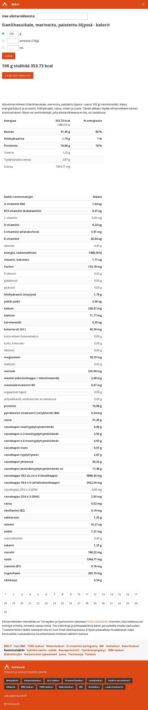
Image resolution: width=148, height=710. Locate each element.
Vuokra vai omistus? (119, 680)
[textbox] (62, 16)
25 (62, 603)
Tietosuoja (75, 654)
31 (111, 603)
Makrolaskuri (55, 646)
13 (103, 594)
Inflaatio (10, 687)
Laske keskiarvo (114, 687)
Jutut (62, 654)
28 (86, 603)
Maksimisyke (13, 654)
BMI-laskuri (27, 687)
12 (95, 594)
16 (127, 594)
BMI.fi (15, 4)
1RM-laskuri (116, 650)
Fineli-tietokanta (97, 622)
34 (135, 603)
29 (95, 603)
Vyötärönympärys (93, 650)
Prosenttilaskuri (74, 680)
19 (13, 603)
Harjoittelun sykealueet (40, 654)
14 (111, 594)
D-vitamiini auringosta (82, 646)
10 (78, 594)
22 (38, 603)
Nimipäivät (12, 680)
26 (70, 603)
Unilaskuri (113, 646)
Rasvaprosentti (69, 650)
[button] (143, 4)
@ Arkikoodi (11, 704)
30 (103, 603)
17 (135, 594)
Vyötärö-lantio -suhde (42, 650)
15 (119, 594)
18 (5, 603)
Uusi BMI (19, 646)
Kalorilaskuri (130, 646)
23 (46, 603)
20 (21, 603)
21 (29, 603)
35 (5, 612)
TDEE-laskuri (35, 646)
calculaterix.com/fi (15, 696)
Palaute (90, 654)
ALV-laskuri (53, 680)
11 (86, 594)
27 (78, 603)
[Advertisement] (74, 90)
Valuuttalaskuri (32, 680)
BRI (102, 646)
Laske (8, 56)
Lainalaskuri (96, 680)
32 (119, 603)
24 (54, 603)
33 (127, 603)
